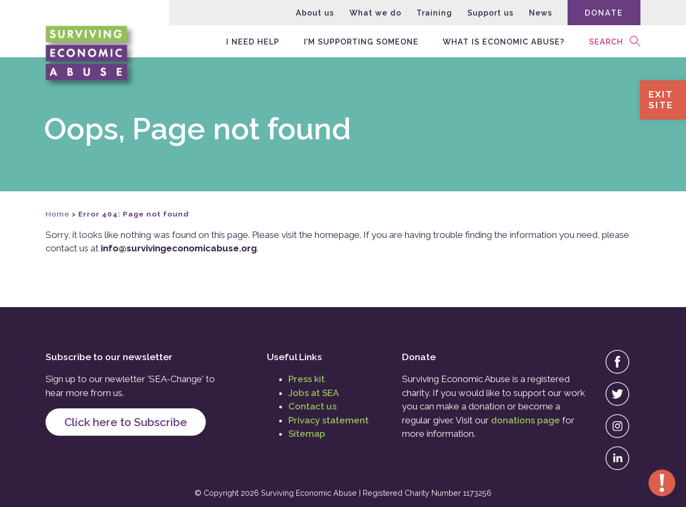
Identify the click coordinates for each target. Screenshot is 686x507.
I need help (252, 41)
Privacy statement (328, 420)
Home (58, 214)
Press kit (306, 379)
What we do (375, 12)
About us (315, 12)
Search (606, 41)
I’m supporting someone (361, 41)
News (541, 12)
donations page (525, 420)
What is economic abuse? (503, 41)
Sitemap (306, 433)
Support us (490, 12)
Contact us (312, 406)
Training (434, 12)
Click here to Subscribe (125, 422)
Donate (604, 12)
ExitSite (660, 99)
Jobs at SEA (313, 392)
